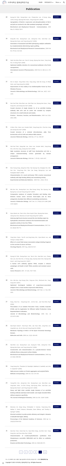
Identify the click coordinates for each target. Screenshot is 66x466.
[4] (35, 452)
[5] (40, 452)
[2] (25, 452)
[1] (21, 452)
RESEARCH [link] (48, 2)
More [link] (57, 2)
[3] (30, 452)
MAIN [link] (40, 2)
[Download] (57, 17)
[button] (64, 2)
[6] (45, 452)
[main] (33, 9)
